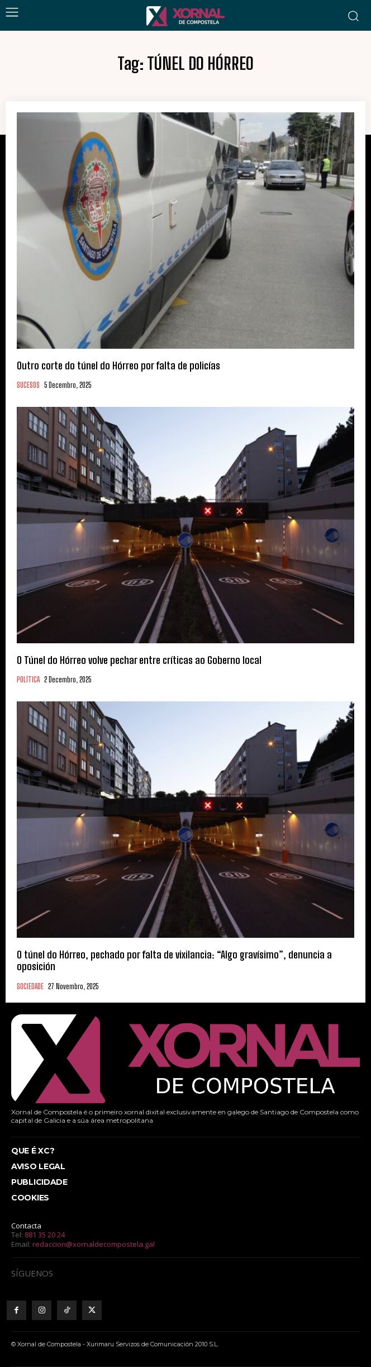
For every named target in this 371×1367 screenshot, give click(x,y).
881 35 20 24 (45, 1235)
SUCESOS (28, 385)
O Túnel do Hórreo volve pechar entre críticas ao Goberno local (139, 660)
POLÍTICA (28, 680)
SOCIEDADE (30, 986)
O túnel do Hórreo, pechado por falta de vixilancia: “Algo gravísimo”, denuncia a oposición (174, 960)
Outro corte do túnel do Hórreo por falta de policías (118, 365)
